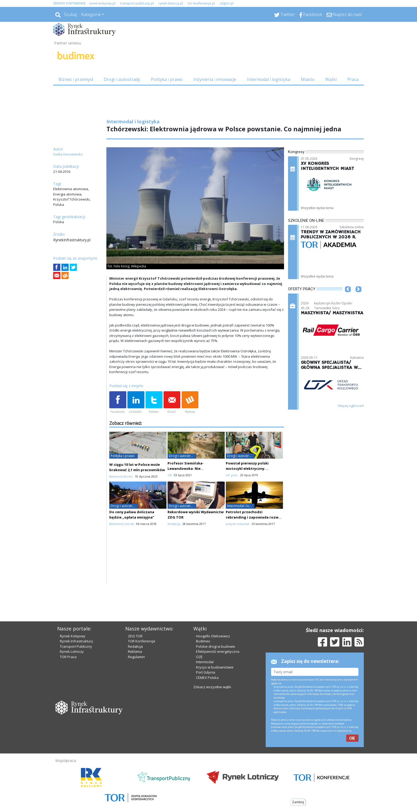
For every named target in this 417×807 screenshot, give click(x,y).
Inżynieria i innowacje (214, 79)
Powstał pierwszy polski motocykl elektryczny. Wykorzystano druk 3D (247, 468)
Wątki (331, 79)
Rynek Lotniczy (72, 636)
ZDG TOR (135, 621)
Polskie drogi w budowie (215, 631)
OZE (199, 641)
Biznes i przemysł (76, 79)
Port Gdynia (205, 657)
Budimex (203, 626)
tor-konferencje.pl (201, 3)
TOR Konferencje (141, 626)
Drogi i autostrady (122, 79)
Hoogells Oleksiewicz (213, 621)
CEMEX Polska (207, 662)
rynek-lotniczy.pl (171, 3)
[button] (348, 297)
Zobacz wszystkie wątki (212, 672)
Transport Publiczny (76, 631)
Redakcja (135, 631)
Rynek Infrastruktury (76, 626)
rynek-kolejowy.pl (102, 3)
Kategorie (91, 14)
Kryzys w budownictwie (214, 652)
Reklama (135, 636)
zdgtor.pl (226, 3)
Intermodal (205, 647)
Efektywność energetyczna (217, 636)
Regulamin (136, 641)
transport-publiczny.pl (137, 3)
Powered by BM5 (104, 800)
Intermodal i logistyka (268, 79)
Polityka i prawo (167, 79)
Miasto (308, 79)
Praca (352, 79)
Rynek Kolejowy (72, 621)
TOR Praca (68, 641)
